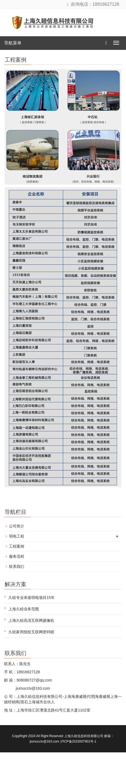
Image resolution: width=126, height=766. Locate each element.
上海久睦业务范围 (23, 609)
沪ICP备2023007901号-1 (78, 741)
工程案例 (16, 546)
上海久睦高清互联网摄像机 (31, 620)
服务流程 (16, 556)
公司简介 (16, 526)
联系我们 (16, 566)
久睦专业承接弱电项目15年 (31, 597)
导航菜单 (12, 43)
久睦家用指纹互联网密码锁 (31, 632)
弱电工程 (16, 536)
